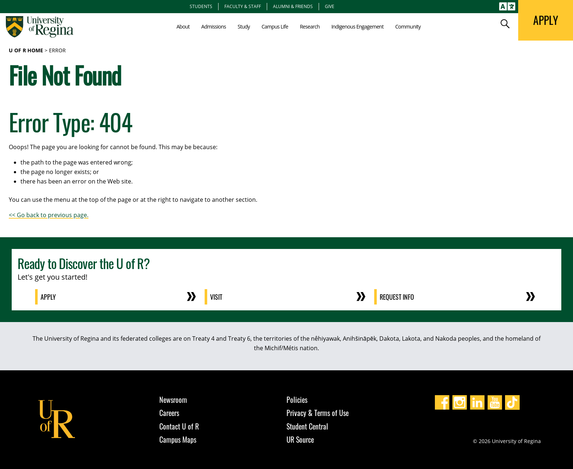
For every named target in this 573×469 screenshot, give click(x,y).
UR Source (300, 439)
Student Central (307, 426)
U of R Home (26, 50)
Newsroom (173, 399)
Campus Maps (177, 439)
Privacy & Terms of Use (317, 412)
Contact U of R (179, 426)
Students (201, 6)
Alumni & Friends (293, 6)
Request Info (397, 297)
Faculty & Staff (242, 6)
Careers (169, 412)
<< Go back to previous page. (48, 215)
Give (329, 6)
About (183, 26)
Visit (216, 297)
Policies (296, 399)
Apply (48, 297)
